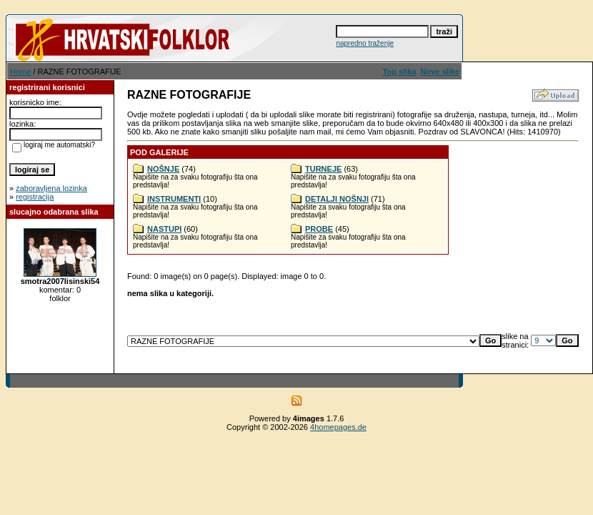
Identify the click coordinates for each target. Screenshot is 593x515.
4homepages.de (338, 427)
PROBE (319, 229)
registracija (35, 196)
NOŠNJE (163, 169)
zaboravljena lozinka (51, 188)
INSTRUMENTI (174, 199)
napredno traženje (365, 43)
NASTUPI (164, 229)
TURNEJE (323, 169)
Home (20, 71)
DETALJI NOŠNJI (337, 199)
